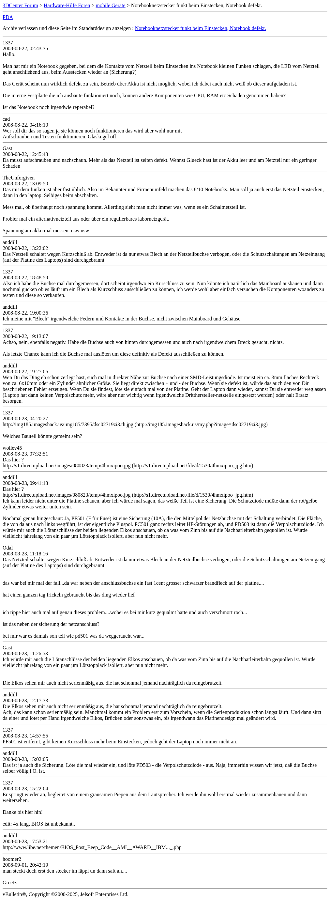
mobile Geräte (111, 5)
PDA (8, 17)
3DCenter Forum (20, 5)
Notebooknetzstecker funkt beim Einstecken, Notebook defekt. (200, 28)
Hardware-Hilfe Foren (67, 5)
